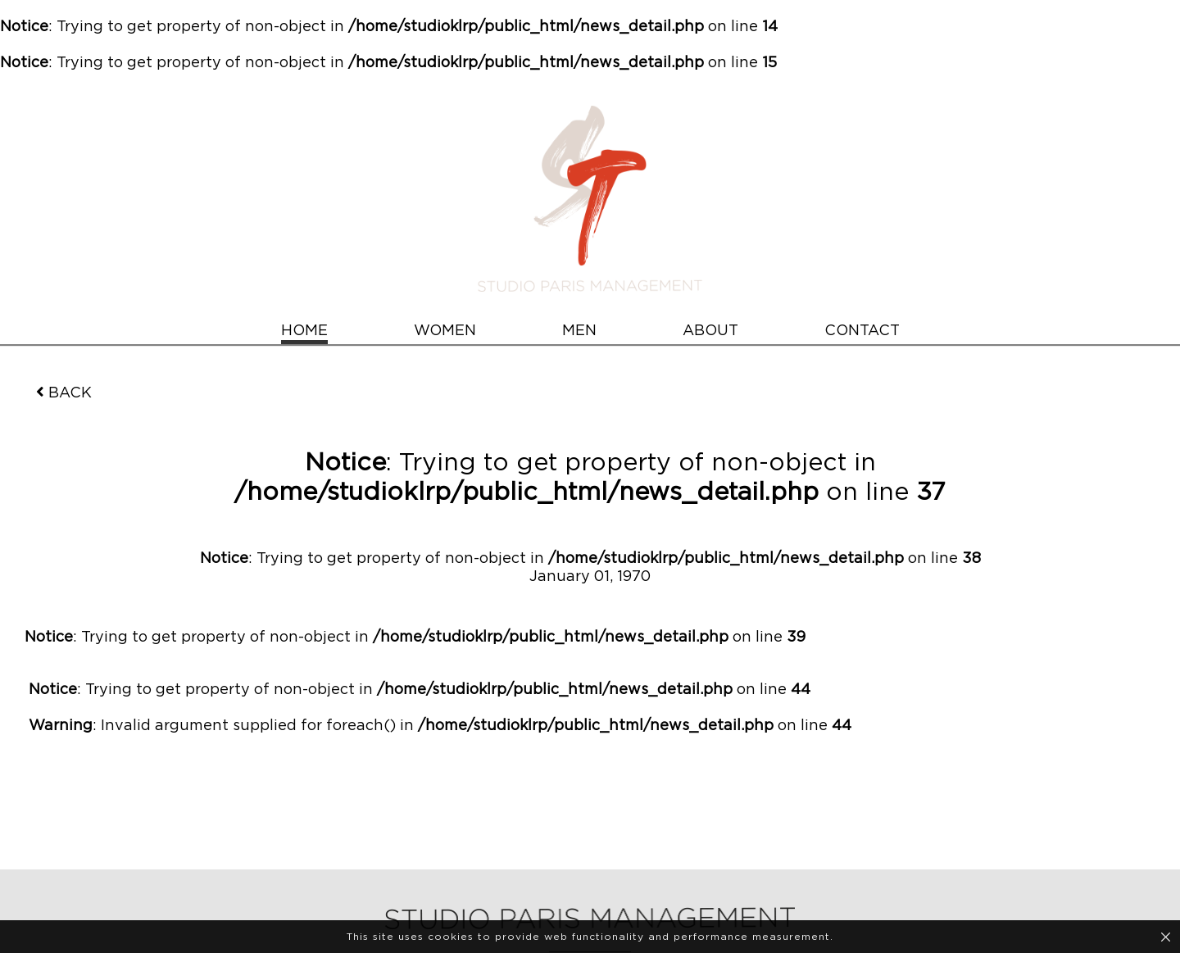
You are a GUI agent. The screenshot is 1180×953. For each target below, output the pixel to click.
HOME (304, 331)
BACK (64, 392)
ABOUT (710, 331)
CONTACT (862, 331)
